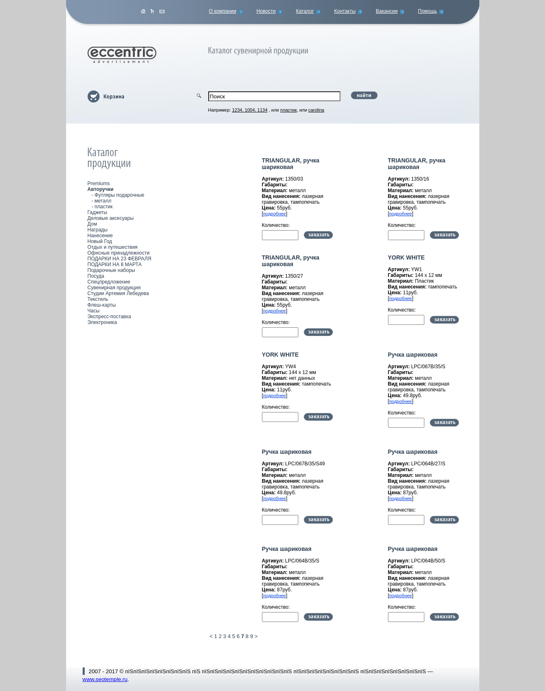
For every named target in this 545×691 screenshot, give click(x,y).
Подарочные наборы (111, 270)
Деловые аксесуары (111, 218)
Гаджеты (97, 212)
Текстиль (98, 299)
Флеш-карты (102, 305)
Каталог (305, 11)
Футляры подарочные (119, 195)
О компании (222, 11)
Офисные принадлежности (119, 253)
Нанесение (100, 235)
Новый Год (100, 241)
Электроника (102, 322)
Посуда (96, 276)
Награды (98, 230)
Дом (92, 224)
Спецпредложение (109, 282)
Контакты (345, 11)
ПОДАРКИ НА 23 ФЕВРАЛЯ (120, 259)
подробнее (274, 213)
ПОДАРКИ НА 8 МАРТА (115, 264)
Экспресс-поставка (109, 316)
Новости (266, 11)
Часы (94, 311)
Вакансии (387, 11)
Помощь (427, 11)
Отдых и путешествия (113, 247)
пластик (104, 207)
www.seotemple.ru (105, 679)
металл (103, 201)
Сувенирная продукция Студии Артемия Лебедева (118, 290)
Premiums (99, 183)
